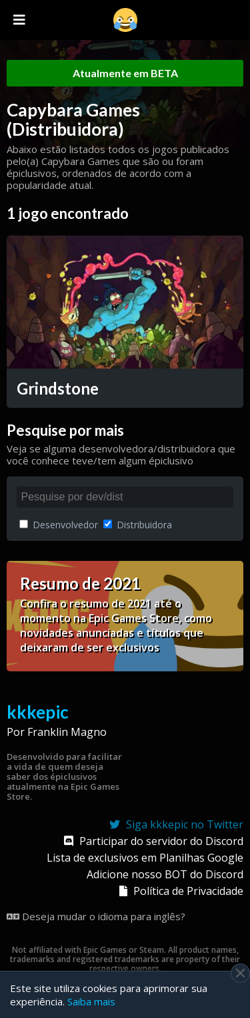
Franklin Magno (67, 732)
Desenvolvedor (58, 524)
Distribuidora (137, 524)
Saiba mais (91, 1001)
